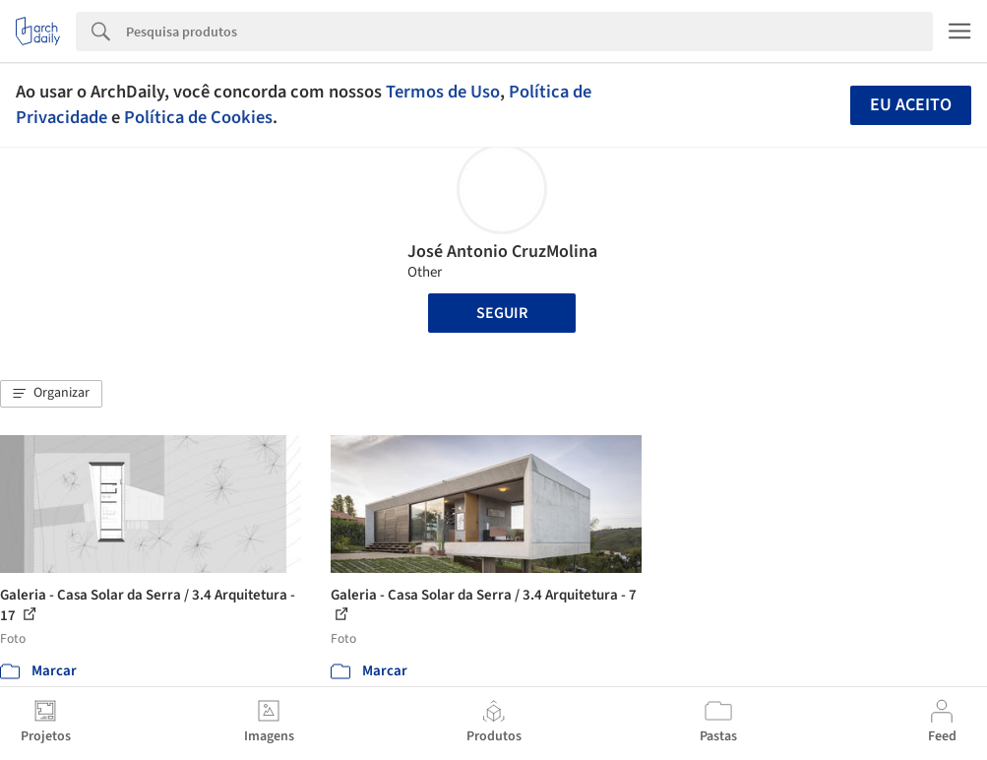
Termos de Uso (443, 91)
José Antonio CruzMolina (502, 251)
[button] (51, 394)
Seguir (501, 313)
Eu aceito (911, 105)
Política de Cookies (198, 117)
